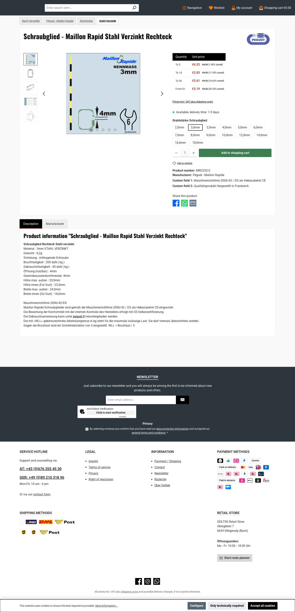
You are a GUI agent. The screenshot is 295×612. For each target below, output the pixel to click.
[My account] (242, 15)
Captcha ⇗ (127, 417)
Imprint (93, 461)
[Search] (167, 15)
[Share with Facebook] (176, 218)
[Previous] (44, 109)
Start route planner (235, 558)
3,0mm (195, 143)
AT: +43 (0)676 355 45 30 (41, 468)
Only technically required (227, 605)
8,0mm (195, 150)
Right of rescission (101, 479)
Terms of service (99, 467)
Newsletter (161, 473)
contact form (41, 494)
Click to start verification (110, 412)
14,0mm (261, 150)
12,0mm (244, 150)
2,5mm (179, 143)
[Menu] (192, 15)
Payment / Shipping (167, 461)
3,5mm (211, 143)
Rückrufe (160, 479)
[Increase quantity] (194, 168)
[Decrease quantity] (176, 168)
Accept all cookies (262, 605)
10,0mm (227, 150)
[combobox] (125, 15)
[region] (94, 109)
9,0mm (210, 150)
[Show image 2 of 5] (97, 145)
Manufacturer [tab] (55, 239)
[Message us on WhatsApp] (156, 581)
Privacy (93, 473)
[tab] (31, 239)
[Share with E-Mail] (193, 218)
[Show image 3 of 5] (103, 145)
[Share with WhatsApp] (184, 218)
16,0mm (180, 158)
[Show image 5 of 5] (115, 145)
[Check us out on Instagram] (147, 581)
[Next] (162, 109)
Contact (159, 467)
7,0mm (179, 150)
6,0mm (258, 143)
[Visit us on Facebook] (138, 581)
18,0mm (197, 158)
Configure (196, 605)
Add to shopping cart (235, 168)
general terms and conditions (149, 432)
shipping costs (129, 591)
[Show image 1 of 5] (91, 145)
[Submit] (182, 400)
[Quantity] (185, 168)
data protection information (172, 428)
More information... (106, 605)
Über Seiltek (162, 485)
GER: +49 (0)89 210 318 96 (42, 477)
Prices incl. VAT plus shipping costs (193, 117)
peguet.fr (79, 332)
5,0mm (242, 143)
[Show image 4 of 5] (109, 145)
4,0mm (226, 143)
